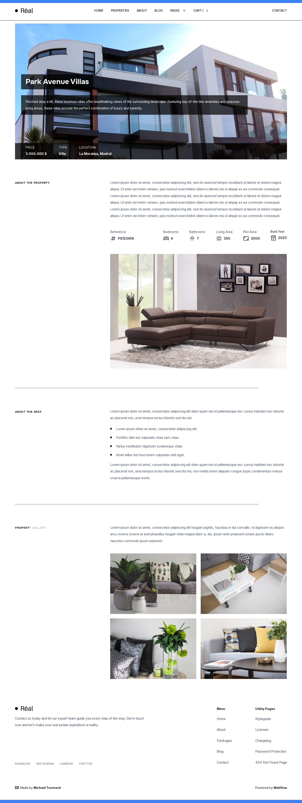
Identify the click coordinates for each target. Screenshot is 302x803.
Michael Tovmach (47, 789)
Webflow (280, 789)
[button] (178, 10)
